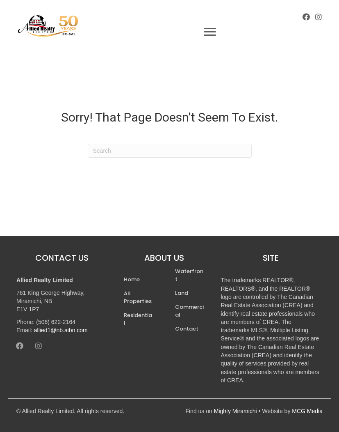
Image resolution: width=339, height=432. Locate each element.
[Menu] (209, 32)
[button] (306, 17)
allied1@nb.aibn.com (61, 330)
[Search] (170, 151)
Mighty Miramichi (235, 411)
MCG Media (307, 411)
